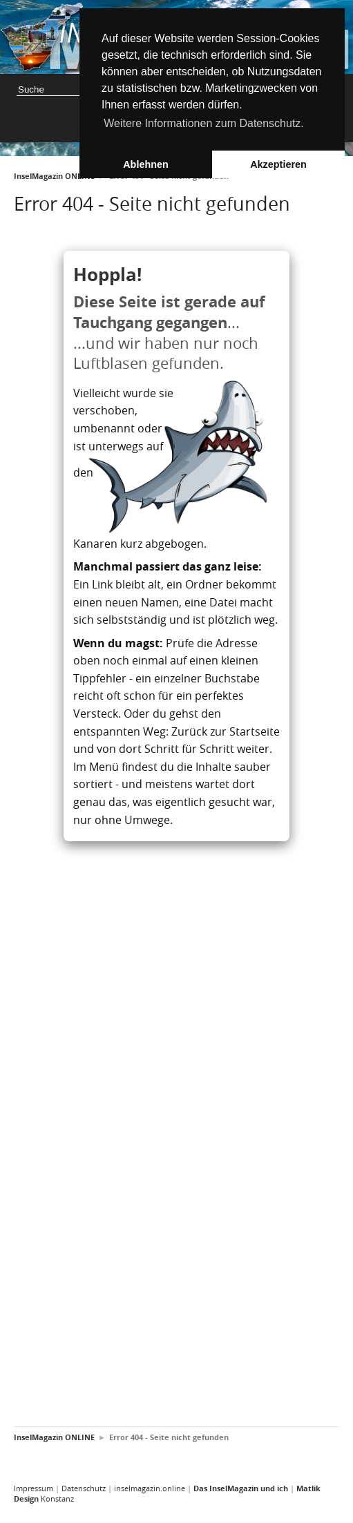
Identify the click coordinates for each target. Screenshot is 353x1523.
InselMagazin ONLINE (54, 176)
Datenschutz (83, 1488)
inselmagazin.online (149, 1488)
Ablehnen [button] (146, 164)
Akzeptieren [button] (278, 164)
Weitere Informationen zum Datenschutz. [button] (204, 123)
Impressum (33, 1488)
